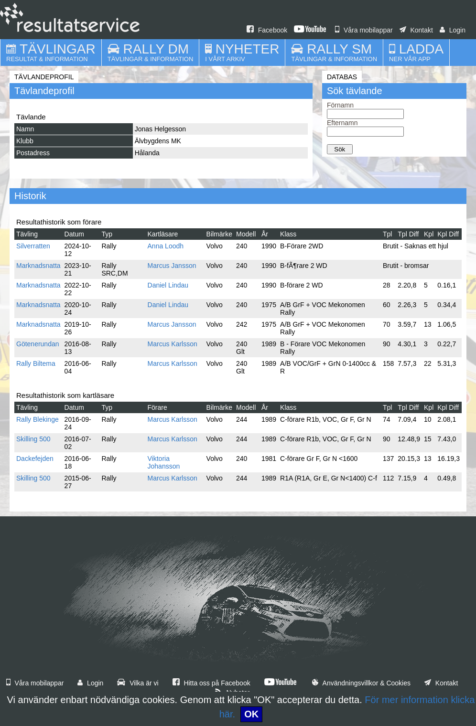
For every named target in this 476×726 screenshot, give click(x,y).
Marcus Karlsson (172, 344)
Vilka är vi (137, 683)
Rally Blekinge (37, 419)
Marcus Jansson (172, 265)
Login (452, 30)
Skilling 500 (33, 439)
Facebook (267, 30)
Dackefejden (35, 458)
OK (251, 714)
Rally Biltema (35, 363)
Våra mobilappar (364, 30)
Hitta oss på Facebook (211, 683)
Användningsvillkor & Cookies (361, 683)
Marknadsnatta (38, 265)
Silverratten (33, 246)
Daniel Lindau (168, 285)
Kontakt (416, 30)
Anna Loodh (166, 246)
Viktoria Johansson (164, 462)
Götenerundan (37, 344)
